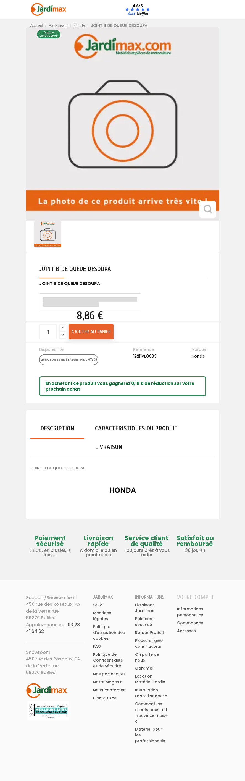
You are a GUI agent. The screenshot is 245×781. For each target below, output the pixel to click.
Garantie (144, 668)
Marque (198, 349)
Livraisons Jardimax (145, 607)
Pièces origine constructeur (149, 643)
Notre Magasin (108, 682)
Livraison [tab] (108, 447)
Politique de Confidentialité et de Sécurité (108, 660)
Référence (143, 349)
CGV (97, 605)
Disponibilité (51, 349)
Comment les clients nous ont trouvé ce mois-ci (151, 712)
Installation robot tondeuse (151, 693)
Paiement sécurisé (144, 621)
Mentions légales (102, 615)
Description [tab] (57, 428)
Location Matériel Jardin (150, 679)
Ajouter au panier (91, 332)
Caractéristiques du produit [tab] (136, 428)
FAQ (97, 646)
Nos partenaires (109, 674)
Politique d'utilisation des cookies (109, 632)
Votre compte (196, 597)
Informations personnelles (190, 612)
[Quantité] (48, 331)
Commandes (190, 623)
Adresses (186, 631)
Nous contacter (109, 690)
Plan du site (104, 698)
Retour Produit (149, 632)
